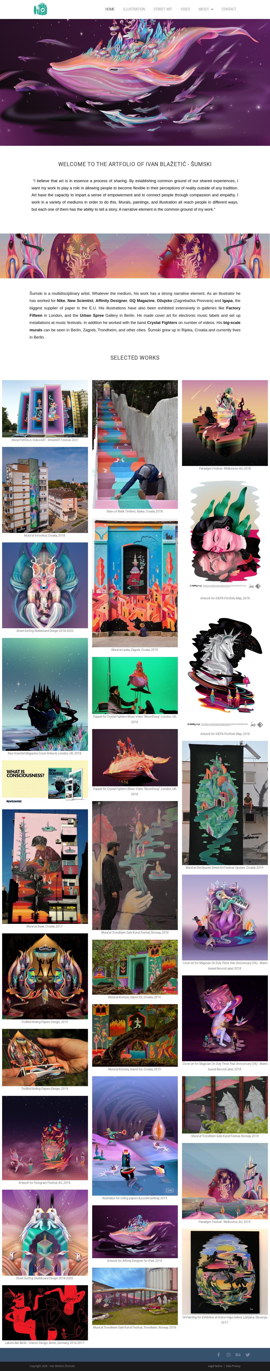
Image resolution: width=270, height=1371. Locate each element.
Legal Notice (215, 1366)
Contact (229, 9)
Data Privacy (233, 1366)
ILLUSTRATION (134, 9)
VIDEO (185, 9)
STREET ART (163, 9)
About (205, 9)
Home (110, 9)
